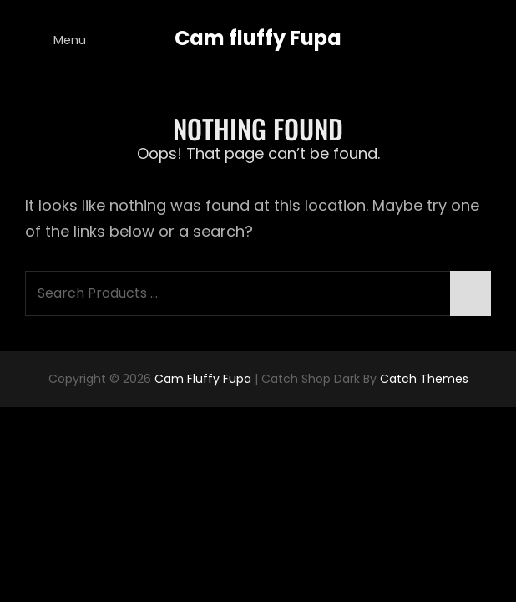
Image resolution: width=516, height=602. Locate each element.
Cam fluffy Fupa (258, 38)
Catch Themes (424, 378)
